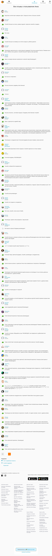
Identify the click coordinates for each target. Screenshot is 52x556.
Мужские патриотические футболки (42, 492)
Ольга (6, 399)
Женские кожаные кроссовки (5, 495)
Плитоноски (3, 497)
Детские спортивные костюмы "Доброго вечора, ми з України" (31, 504)
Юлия (6, 37)
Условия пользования (42, 525)
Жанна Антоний (6, 329)
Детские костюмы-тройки (31, 494)
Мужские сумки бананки (42, 506)
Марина (6, 80)
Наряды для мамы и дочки (18, 494)
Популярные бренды (44, 517)
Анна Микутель (7, 117)
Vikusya (6, 417)
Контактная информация (42, 520)
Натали (6, 215)
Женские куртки (4, 484)
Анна (37, 6)
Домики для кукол (31, 486)
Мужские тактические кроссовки (44, 508)
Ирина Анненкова (7, 162)
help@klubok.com (43, 527)
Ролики (28, 523)
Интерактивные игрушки (30, 525)
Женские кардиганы (5, 491)
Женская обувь (4, 492)
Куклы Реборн (30, 512)
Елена (6, 232)
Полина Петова (6, 29)
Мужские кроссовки (43, 484)
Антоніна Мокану (7, 303)
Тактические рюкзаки (6, 504)
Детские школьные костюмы (31, 497)
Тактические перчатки (42, 498)
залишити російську (26, 552)
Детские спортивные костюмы (31, 532)
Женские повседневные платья (4, 500)
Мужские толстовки (43, 503)
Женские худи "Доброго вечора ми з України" (18, 487)
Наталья (6, 391)
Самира (6, 435)
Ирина (6, 408)
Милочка (7, 285)
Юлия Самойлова (7, 224)
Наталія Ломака (6, 55)
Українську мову (31, 549)
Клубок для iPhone (43, 529)
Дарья (6, 258)
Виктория (7, 19)
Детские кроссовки (31, 527)
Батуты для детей (31, 521)
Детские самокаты (18, 496)
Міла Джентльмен (7, 277)
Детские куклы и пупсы (30, 519)
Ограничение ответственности (43, 523)
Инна (6, 10)
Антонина (7, 89)
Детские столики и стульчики (18, 511)
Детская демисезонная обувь (18, 509)
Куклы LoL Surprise (18, 498)
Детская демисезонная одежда (17, 501)
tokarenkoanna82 (8, 188)
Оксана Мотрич (6, 198)
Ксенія (6, 135)
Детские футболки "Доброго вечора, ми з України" (31, 500)
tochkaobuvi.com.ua (9, 346)
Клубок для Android (43, 531)
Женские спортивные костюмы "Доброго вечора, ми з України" (18, 491)
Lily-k (6, 337)
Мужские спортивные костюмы (44, 489)
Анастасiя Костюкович (7, 207)
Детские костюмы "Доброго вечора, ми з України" (31, 489)
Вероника (7, 72)
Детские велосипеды (31, 507)
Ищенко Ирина (6, 445)
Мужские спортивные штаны (44, 501)
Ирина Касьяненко (7, 251)
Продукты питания (31, 513)
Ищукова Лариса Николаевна (7, 99)
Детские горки (30, 484)
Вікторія (6, 372)
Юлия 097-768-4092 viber (7, 242)
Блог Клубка (42, 515)
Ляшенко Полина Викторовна (7, 145)
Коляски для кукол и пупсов (31, 516)
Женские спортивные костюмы (6, 487)
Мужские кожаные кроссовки (43, 495)
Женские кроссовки (18, 484)
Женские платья (4, 489)
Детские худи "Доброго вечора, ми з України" (18, 505)
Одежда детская (30, 492)
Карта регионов (42, 513)
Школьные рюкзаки (31, 529)
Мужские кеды (42, 486)
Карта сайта (42, 512)
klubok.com (2, 2)
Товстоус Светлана (7, 181)
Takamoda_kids (8, 311)
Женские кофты (4, 503)
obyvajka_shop (8, 63)
